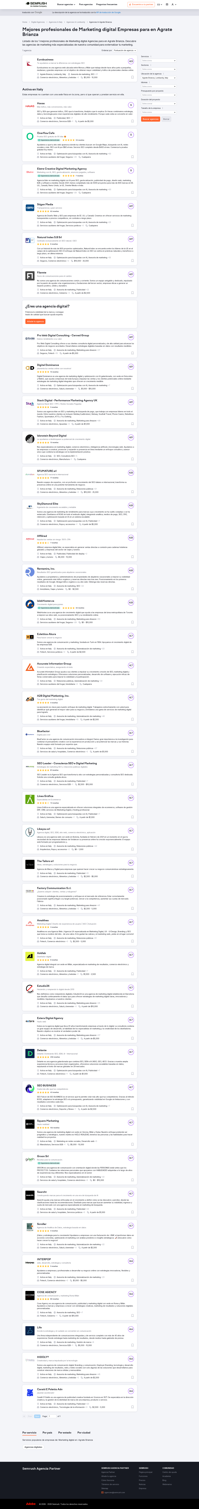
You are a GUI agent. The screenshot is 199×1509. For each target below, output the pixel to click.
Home (24, 22)
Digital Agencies (38, 22)
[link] (86, 4)
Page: (45, 1416)
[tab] (29, 1432)
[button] (159, 4)
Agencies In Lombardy (76, 22)
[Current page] (52, 1416)
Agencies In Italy (55, 22)
